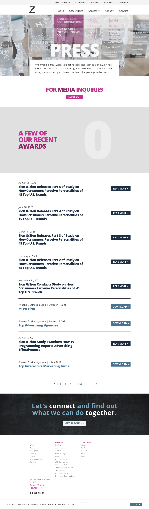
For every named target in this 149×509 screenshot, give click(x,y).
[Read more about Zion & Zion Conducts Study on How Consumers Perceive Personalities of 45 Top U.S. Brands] (121, 286)
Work (61, 10)
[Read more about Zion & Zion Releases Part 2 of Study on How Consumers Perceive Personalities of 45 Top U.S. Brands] (121, 262)
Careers (123, 2)
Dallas (83, 454)
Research (109, 2)
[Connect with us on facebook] (31, 493)
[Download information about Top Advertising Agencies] (121, 323)
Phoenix (84, 451)
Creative (58, 451)
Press (32, 465)
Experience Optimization (64, 476)
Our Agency (34, 451)
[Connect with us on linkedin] (43, 493)
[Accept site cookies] (136, 504)
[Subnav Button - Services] (94, 11)
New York (84, 448)
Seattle (83, 456)
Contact (123, 10)
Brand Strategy (60, 454)
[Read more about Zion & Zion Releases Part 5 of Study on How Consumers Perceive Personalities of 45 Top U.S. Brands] (121, 188)
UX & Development (62, 462)
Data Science (60, 448)
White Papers (62, 2)
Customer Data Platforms (64, 468)
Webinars (80, 2)
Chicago (83, 445)
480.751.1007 (35, 488)
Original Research (36, 459)
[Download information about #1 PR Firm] (121, 306)
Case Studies (76, 10)
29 (81, 384)
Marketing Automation (63, 473)
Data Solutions (60, 470)
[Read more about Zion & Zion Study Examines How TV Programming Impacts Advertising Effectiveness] (121, 343)
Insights (94, 2)
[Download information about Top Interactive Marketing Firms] (121, 364)
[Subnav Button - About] (109, 11)
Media (57, 456)
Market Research (61, 459)
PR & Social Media (61, 465)
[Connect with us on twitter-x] (39, 493)
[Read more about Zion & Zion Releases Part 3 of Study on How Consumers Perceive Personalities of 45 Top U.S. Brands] (121, 237)
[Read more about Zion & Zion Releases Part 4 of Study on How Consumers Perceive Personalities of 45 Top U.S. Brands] (121, 213)
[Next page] (90, 384)
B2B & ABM (59, 445)
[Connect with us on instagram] (35, 493)
